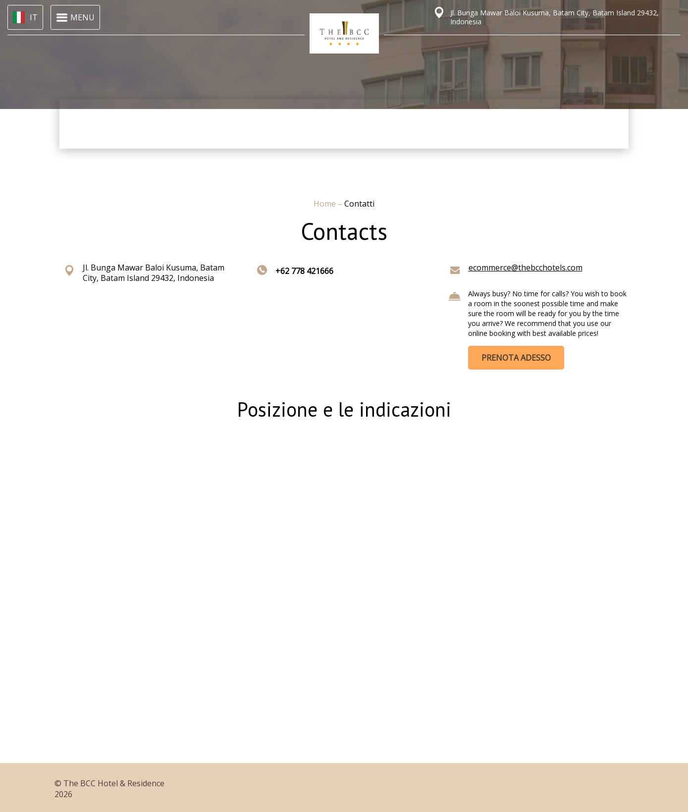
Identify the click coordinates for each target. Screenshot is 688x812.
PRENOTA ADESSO (516, 357)
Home (326, 203)
